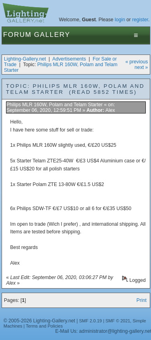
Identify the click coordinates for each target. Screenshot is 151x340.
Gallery (52, 34)
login (120, 19)
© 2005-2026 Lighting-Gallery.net (39, 321)
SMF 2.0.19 (90, 320)
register (140, 19)
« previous (136, 62)
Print (142, 300)
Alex (110, 110)
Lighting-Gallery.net (25, 59)
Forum (17, 34)
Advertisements (69, 59)
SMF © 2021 (118, 320)
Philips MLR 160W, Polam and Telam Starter (55, 104)
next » (141, 67)
